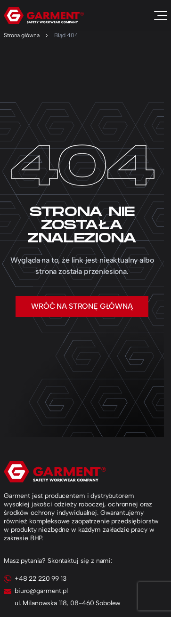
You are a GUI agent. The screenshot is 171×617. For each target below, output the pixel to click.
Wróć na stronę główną (82, 306)
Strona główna (21, 35)
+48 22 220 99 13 (40, 579)
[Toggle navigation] (160, 15)
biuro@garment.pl (41, 591)
